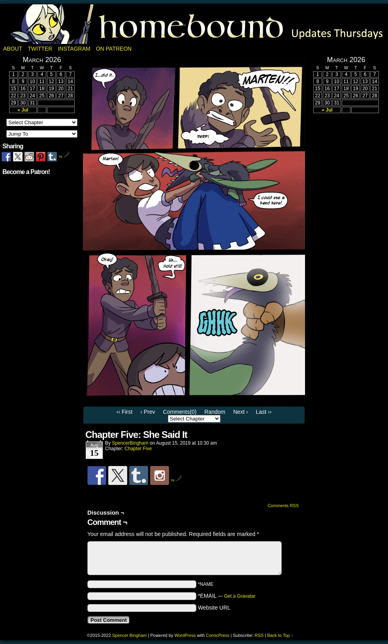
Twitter (40, 48)
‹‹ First (124, 412)
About (12, 48)
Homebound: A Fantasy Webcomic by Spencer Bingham (194, 24)
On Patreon (114, 48)
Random (214, 412)
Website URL (214, 607)
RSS (259, 635)
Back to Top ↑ (280, 635)
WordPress (185, 635)
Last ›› (264, 412)
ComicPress (217, 635)
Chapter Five (138, 448)
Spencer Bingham (129, 635)
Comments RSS (283, 505)
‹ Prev (147, 412)
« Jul (22, 110)
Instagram (74, 48)
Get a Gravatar (239, 596)
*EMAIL (227, 596)
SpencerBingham (130, 443)
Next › (240, 412)
